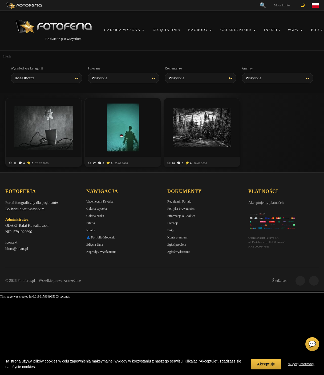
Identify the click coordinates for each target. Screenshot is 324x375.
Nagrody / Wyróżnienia (101, 252)
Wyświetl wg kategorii (27, 68)
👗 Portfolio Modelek (100, 237)
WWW (293, 30)
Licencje (172, 223)
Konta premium (177, 237)
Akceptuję (266, 364)
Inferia (272, 30)
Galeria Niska (236, 30)
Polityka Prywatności (181, 209)
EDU (315, 30)
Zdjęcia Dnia (167, 30)
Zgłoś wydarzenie (178, 252)
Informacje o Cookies (181, 216)
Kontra (90, 230)
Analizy (247, 68)
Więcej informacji (301, 364)
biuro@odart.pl (16, 249)
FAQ (170, 230)
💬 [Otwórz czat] (312, 344)
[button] (143, 30)
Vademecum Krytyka (100, 201)
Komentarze (173, 68)
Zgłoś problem (176, 244)
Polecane (94, 68)
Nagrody (198, 30)
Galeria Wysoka (122, 30)
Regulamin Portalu (179, 201)
